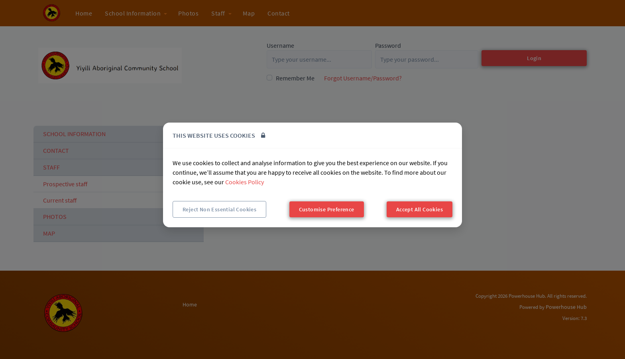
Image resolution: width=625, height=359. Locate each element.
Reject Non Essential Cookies (219, 209)
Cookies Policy (244, 182)
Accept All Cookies (419, 209)
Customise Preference (326, 209)
